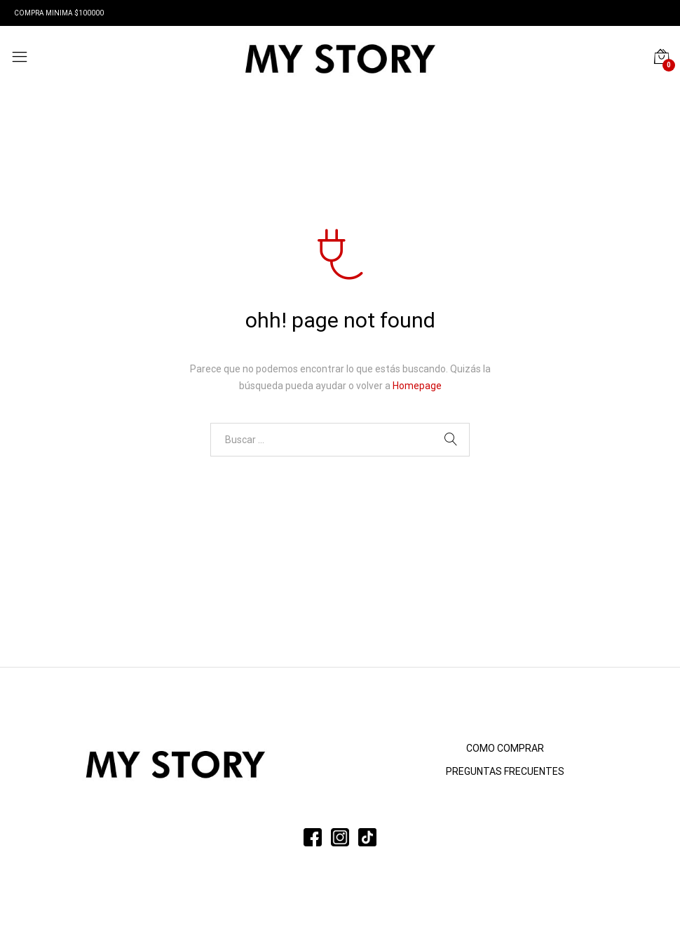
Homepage (417, 385)
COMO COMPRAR (505, 748)
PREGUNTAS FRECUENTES (505, 771)
